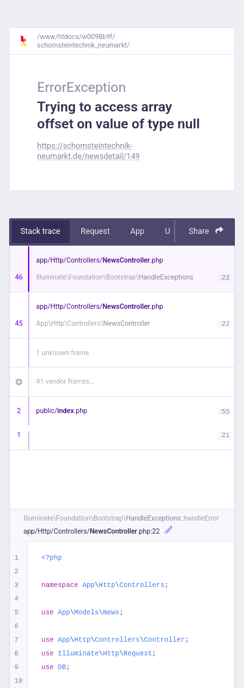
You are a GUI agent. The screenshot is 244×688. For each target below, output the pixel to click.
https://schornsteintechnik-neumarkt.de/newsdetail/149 (88, 150)
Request (95, 231)
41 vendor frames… (65, 381)
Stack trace (41, 231)
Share (206, 231)
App (137, 231)
